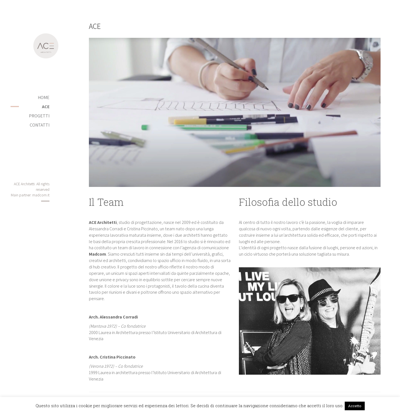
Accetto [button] (354, 405)
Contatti (39, 125)
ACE (45, 107)
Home (43, 97)
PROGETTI (39, 116)
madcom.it (40, 194)
